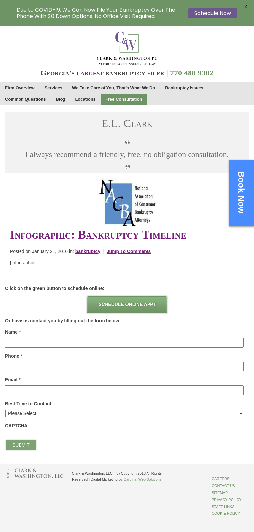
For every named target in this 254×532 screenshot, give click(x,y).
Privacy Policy (227, 500)
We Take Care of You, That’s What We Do (113, 87)
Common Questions (25, 99)
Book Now (241, 192)
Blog (60, 99)
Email (13, 379)
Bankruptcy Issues (184, 87)
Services (54, 87)
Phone (13, 356)
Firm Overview (20, 87)
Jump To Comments (129, 251)
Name (13, 332)
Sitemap (220, 493)
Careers (220, 479)
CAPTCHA (16, 425)
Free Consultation (124, 99)
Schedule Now (212, 13)
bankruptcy (87, 251)
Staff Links (223, 506)
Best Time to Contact (28, 403)
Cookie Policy (226, 513)
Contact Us (223, 486)
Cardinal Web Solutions (143, 479)
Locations (85, 99)
